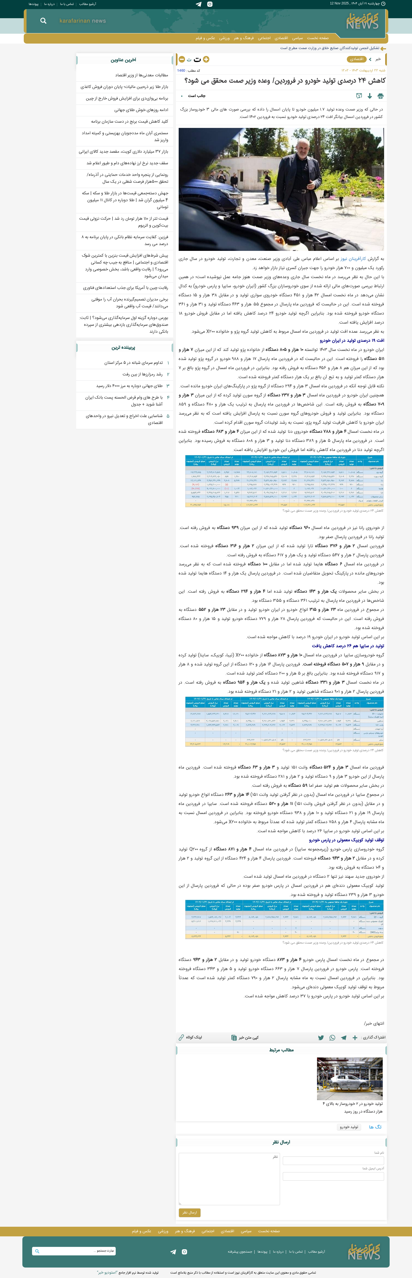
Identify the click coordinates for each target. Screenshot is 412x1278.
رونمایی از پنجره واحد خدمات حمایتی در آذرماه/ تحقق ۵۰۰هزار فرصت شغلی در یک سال (127, 178)
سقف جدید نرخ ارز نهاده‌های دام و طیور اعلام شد (127, 163)
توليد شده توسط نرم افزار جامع (128, 1272)
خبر (378, 59)
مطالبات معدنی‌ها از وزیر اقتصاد (141, 75)
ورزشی (224, 38)
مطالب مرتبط (281, 1050)
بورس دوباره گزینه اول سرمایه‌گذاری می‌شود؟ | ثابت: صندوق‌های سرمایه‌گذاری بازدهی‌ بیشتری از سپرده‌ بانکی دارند (123, 325)
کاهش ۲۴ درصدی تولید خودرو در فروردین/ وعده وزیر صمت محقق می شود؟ (284, 80)
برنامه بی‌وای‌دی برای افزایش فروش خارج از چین (127, 98)
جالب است (196, 96)
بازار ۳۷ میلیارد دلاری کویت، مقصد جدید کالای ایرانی (123, 151)
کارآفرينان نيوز (353, 259)
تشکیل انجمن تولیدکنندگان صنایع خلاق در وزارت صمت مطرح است (329, 48)
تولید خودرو (349, 1127)
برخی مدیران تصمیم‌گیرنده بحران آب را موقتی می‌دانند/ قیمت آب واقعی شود (129, 303)
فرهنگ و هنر (244, 38)
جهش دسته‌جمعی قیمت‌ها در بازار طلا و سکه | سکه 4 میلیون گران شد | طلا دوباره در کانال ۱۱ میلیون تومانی (125, 200)
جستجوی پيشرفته (240, 1252)
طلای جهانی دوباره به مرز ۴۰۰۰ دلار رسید (129, 386)
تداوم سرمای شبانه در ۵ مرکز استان (133, 362)
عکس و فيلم (205, 38)
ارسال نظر (281, 1142)
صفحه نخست (318, 38)
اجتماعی (264, 38)
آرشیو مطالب (87, 4)
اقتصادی (281, 38)
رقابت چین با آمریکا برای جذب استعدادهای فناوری (125, 287)
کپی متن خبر (244, 1037)
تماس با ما (67, 4)
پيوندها (34, 4)
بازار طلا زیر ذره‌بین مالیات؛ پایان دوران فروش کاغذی (124, 87)
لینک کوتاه (189, 1037)
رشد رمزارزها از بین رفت (143, 374)
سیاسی (297, 38)
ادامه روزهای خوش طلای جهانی (141, 110)
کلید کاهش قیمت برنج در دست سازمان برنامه (129, 121)
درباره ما (49, 4)
